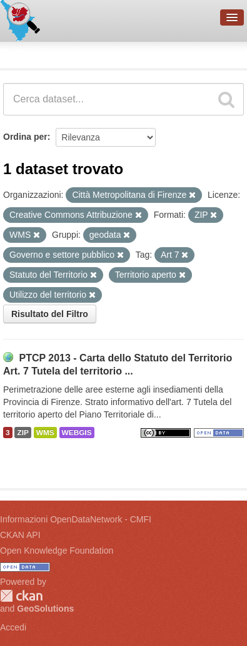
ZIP (22, 432)
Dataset (22, 53)
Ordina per (25, 137)
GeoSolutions (45, 609)
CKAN (21, 595)
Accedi (13, 627)
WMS (45, 432)
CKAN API (20, 535)
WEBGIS (77, 432)
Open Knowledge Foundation (56, 550)
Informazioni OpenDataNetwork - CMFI (75, 519)
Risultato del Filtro (49, 314)
